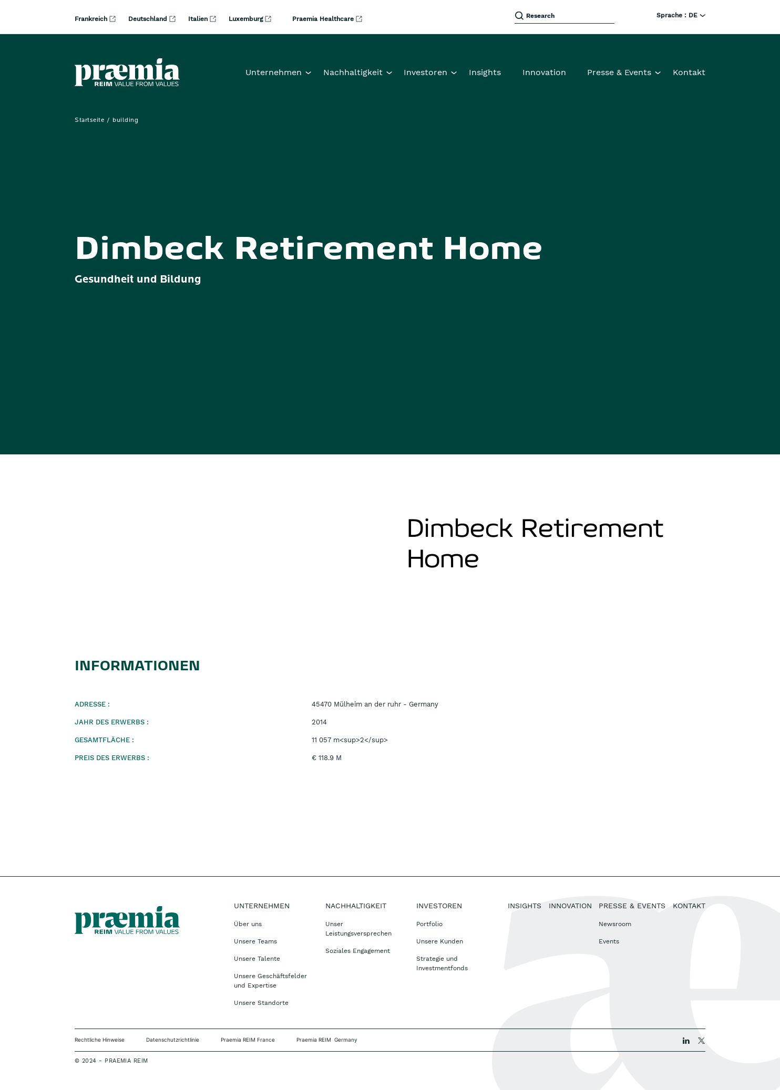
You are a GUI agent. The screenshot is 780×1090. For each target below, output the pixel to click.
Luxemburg (247, 19)
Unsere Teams (255, 941)
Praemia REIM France (248, 1039)
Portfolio (429, 924)
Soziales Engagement (357, 950)
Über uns (248, 924)
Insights (485, 72)
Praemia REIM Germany (326, 1039)
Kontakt (689, 72)
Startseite (89, 120)
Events (609, 941)
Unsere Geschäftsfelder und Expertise (270, 980)
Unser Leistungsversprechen (358, 928)
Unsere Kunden (439, 941)
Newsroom (615, 924)
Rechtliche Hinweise (100, 1039)
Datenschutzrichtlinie (172, 1039)
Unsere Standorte (261, 1002)
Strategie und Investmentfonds (442, 963)
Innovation (544, 72)
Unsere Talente (257, 958)
